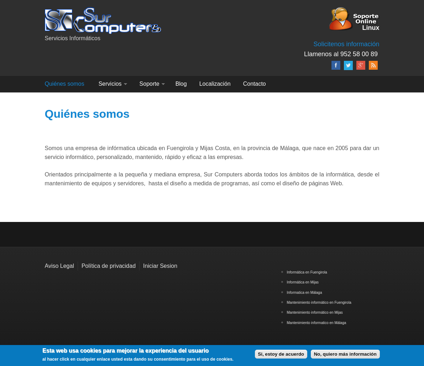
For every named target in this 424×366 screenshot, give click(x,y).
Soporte (149, 84)
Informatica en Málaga (304, 293)
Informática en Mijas (303, 282)
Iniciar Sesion (160, 266)
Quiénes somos (64, 84)
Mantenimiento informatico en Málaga (316, 323)
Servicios (110, 84)
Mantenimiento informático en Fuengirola (319, 302)
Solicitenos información (346, 44)
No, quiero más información (345, 354)
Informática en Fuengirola (307, 272)
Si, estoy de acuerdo (281, 354)
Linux (370, 27)
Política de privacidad (109, 266)
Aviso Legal (59, 266)
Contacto (254, 84)
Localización (215, 84)
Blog (181, 84)
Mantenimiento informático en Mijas (315, 312)
